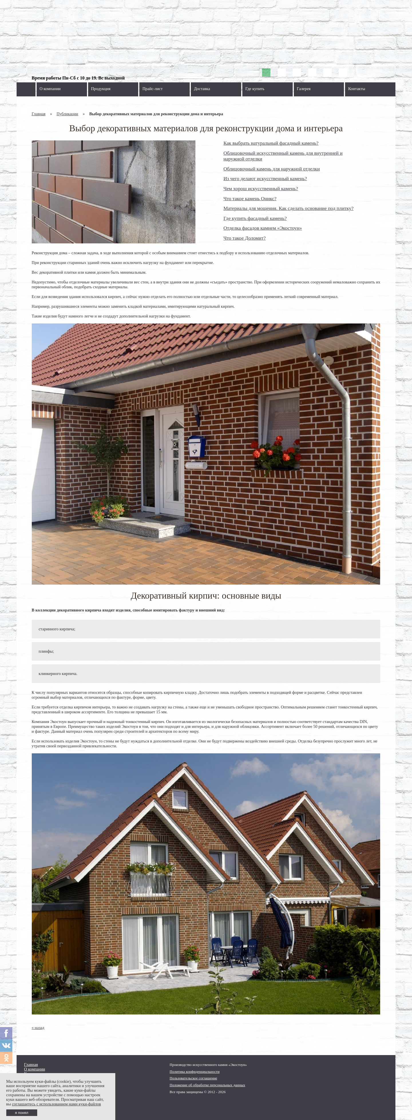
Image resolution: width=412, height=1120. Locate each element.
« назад (38, 1027)
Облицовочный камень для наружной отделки (271, 169)
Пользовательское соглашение (193, 1078)
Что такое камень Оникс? (249, 198)
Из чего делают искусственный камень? (265, 178)
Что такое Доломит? (244, 238)
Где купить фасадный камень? (255, 218)
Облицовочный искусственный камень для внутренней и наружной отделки (282, 156)
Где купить (254, 88)
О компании (49, 88)
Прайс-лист (152, 88)
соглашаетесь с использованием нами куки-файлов (56, 1104)
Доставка (202, 88)
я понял (21, 1113)
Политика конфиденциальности (195, 1071)
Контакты (356, 88)
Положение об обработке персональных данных (207, 1085)
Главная (38, 114)
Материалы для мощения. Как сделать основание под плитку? (288, 208)
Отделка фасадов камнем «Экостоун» (262, 228)
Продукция (100, 88)
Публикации (67, 114)
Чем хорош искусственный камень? (260, 188)
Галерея (303, 88)
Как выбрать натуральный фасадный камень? (270, 143)
